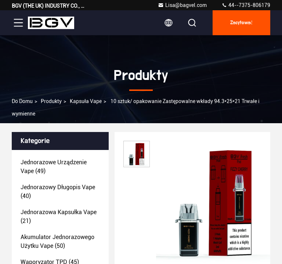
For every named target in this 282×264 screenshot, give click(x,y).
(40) (58, 191)
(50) (57, 241)
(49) (54, 167)
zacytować (241, 22)
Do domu (22, 101)
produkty (51, 101)
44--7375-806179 (245, 5)
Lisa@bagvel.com (182, 5)
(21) (59, 216)
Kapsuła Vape (86, 101)
